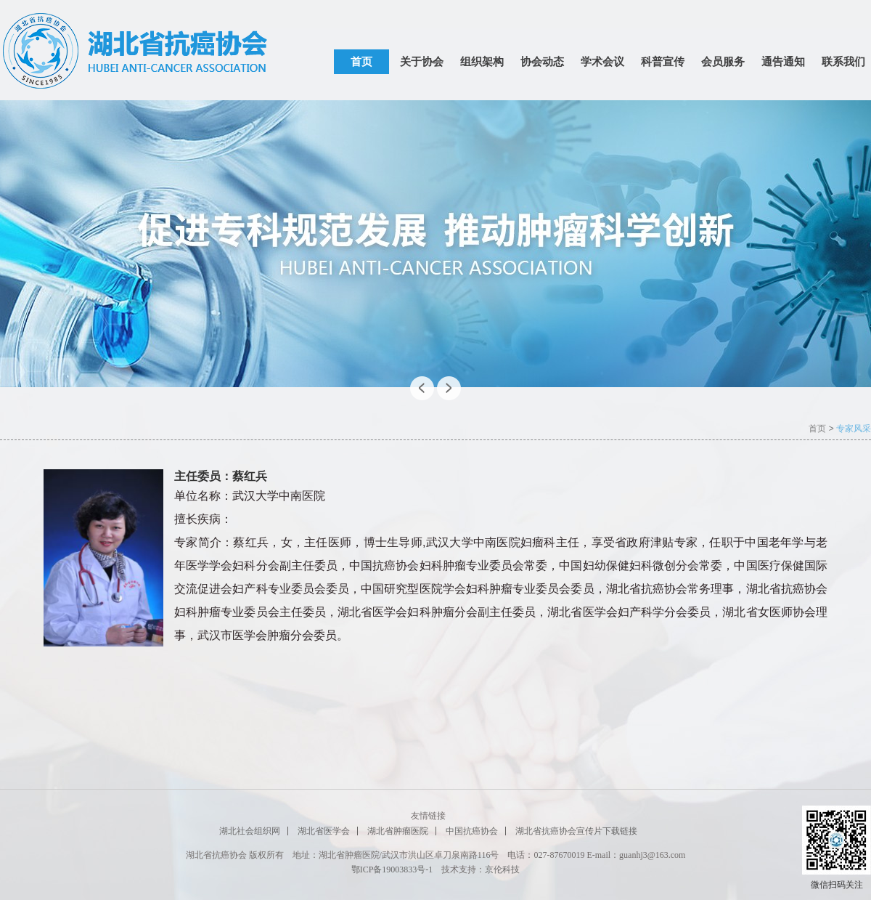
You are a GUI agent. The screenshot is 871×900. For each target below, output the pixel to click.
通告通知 (783, 62)
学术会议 (602, 62)
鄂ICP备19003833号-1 (392, 869)
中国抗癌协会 (472, 831)
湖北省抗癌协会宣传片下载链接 (576, 831)
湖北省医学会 (324, 831)
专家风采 (853, 428)
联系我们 (843, 62)
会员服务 (723, 62)
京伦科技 (502, 869)
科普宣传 (662, 62)
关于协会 (421, 62)
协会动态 (542, 62)
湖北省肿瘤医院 (397, 831)
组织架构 (482, 62)
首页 (361, 62)
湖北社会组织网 (249, 831)
